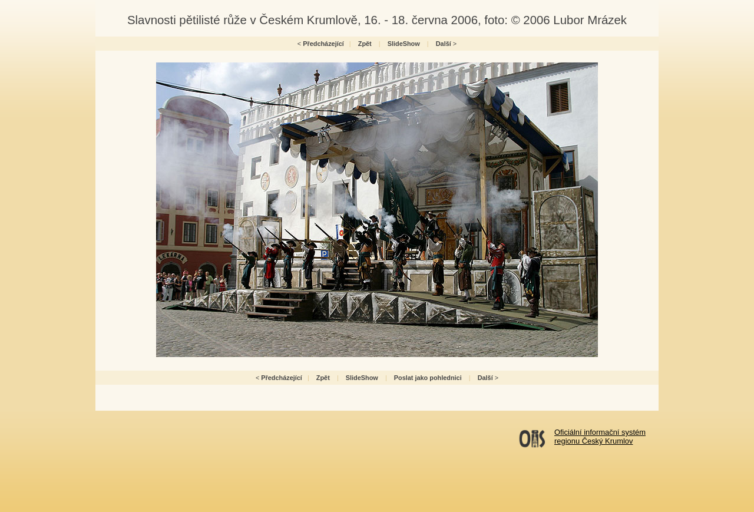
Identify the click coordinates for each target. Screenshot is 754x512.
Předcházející (323, 43)
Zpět (365, 43)
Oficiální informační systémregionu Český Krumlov (600, 436)
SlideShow (404, 43)
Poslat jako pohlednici (428, 377)
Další (443, 43)
